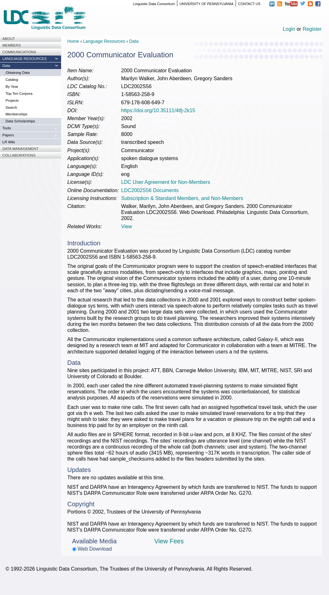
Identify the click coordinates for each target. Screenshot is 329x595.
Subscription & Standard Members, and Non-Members (182, 198)
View (126, 226)
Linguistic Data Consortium (154, 4)
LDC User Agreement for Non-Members (165, 182)
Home (73, 41)
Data (134, 41)
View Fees (169, 541)
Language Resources (104, 41)
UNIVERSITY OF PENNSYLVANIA (206, 4)
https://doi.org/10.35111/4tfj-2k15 (158, 110)
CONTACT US (249, 4)
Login (289, 29)
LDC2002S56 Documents (150, 190)
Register (312, 29)
